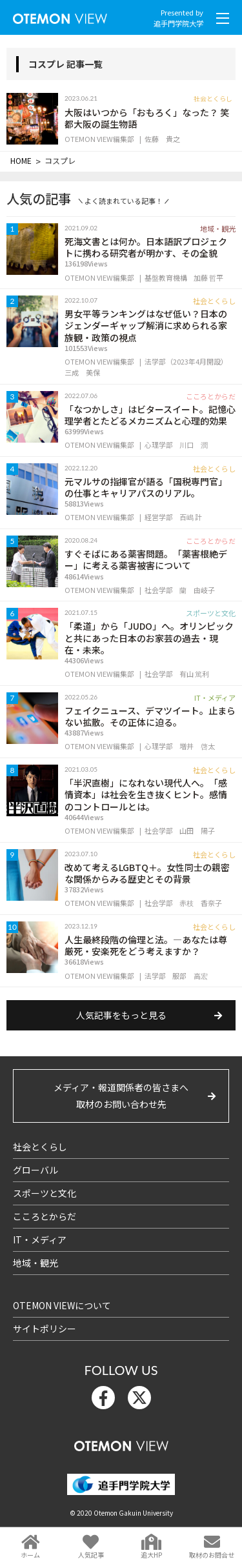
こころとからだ (44, 1216)
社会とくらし (40, 1146)
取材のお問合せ (211, 1555)
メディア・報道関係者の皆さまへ (121, 1096)
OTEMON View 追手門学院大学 (60, 16)
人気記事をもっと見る (121, 1015)
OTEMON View (121, 1443)
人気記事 (91, 1555)
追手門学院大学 (178, 23)
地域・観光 (35, 1262)
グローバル (35, 1169)
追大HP (151, 1555)
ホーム (30, 1555)
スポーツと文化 (44, 1193)
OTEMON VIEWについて (62, 1305)
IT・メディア (39, 1239)
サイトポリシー (44, 1328)
